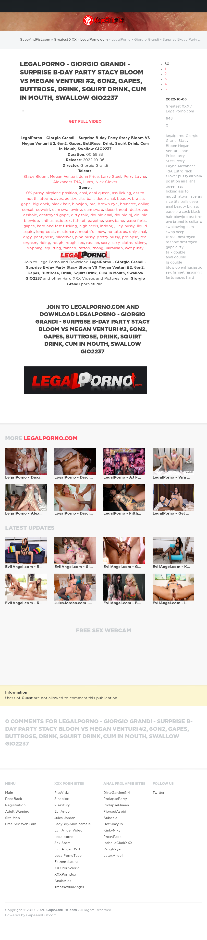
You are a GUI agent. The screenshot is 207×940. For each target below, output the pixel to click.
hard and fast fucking (57, 226)
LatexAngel (112, 855)
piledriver (64, 237)
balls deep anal (101, 198)
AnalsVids (62, 881)
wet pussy (134, 248)
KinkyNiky (112, 830)
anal (184, 181)
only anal (137, 231)
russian (92, 242)
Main (9, 792)
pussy (183, 176)
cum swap (93, 209)
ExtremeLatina (66, 861)
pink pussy (85, 237)
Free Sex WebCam (20, 824)
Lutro (178, 171)
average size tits (69, 198)
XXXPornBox (65, 874)
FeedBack (13, 798)
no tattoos (117, 231)
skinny (140, 242)
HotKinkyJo (113, 824)
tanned (69, 248)
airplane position (61, 193)
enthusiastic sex (56, 220)
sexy (105, 242)
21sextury (62, 805)
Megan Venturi (63, 176)
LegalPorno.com (180, 111)
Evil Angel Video (68, 830)
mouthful (87, 231)
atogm (184, 196)
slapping (35, 248)
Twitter (158, 792)
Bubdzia (110, 818)
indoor (106, 226)
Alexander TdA (67, 182)
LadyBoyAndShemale (72, 824)
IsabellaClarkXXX (118, 843)
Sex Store (62, 843)
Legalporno (63, 836)
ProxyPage (112, 836)
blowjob (181, 217)
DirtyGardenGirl (116, 792)
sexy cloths (122, 242)
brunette (180, 221)
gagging (193, 272)
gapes (180, 277)
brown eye (108, 204)
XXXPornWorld (67, 868)
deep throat (116, 209)
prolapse (130, 237)
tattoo (84, 248)
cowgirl (43, 209)
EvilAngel (62, 811)
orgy (27, 237)
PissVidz (61, 792)
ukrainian (114, 248)
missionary (66, 231)
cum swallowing (67, 209)
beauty (180, 206)
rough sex (75, 242)
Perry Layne (135, 176)
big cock (182, 211)
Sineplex (61, 798)
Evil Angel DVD (67, 849)
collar (194, 221)
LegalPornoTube (68, 855)
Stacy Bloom (36, 176)
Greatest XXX (177, 106)
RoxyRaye (112, 849)
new (101, 231)
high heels (88, 226)
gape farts (136, 220)
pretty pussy (108, 237)
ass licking (121, 193)
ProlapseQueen (116, 805)
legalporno (175, 135)
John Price (89, 176)
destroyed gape (54, 215)
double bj (123, 215)
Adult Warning (17, 811)
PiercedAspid (114, 811)
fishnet (179, 272)
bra (191, 217)
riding (44, 242)
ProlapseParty (115, 798)
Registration (15, 805)
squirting (53, 248)
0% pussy (35, 193)
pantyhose (43, 237)
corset (28, 209)
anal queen (99, 193)
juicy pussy (124, 226)
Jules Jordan (64, 818)
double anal (101, 215)
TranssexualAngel (69, 887)
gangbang (114, 220)
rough (57, 242)
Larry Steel (111, 176)
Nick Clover (106, 182)
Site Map (12, 818)
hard (190, 277)
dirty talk (79, 215)
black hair (60, 204)
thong (98, 248)
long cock (45, 231)
